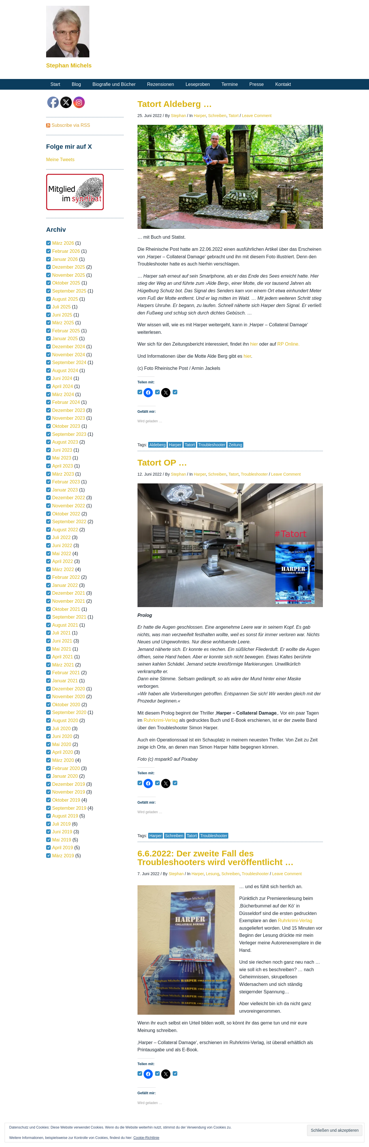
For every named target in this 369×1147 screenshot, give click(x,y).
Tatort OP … (162, 462)
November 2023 (68, 418)
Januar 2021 (65, 680)
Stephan (178, 115)
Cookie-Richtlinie (146, 1138)
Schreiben (217, 115)
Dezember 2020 (68, 688)
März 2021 (63, 664)
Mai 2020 (61, 744)
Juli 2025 (61, 306)
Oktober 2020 (66, 704)
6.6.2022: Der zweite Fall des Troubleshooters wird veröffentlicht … (216, 858)
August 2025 (65, 299)
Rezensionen (160, 84)
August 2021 (65, 625)
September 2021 (69, 617)
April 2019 (62, 847)
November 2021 (68, 601)
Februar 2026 (66, 251)
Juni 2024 (62, 378)
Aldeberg (157, 444)
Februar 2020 (66, 768)
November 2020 (68, 696)
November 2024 (68, 354)
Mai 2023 (61, 457)
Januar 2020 (65, 776)
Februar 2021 (66, 672)
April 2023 (62, 466)
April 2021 (62, 656)
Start (55, 84)
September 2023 (69, 434)
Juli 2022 (61, 537)
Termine (229, 84)
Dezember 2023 (68, 410)
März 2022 (63, 569)
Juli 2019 (61, 824)
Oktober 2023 (66, 426)
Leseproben (198, 84)
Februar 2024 (66, 402)
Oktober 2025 (66, 282)
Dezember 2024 (68, 346)
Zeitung (235, 444)
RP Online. (288, 344)
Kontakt (283, 84)
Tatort (234, 115)
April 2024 (62, 386)
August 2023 (65, 442)
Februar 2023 (66, 481)
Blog (76, 84)
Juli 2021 (61, 632)
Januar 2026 (65, 259)
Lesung (212, 873)
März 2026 (63, 243)
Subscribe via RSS (71, 125)
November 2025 (68, 275)
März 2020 (63, 760)
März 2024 (63, 394)
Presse (256, 84)
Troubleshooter (211, 444)
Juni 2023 (62, 450)
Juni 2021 (62, 641)
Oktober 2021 (66, 609)
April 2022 (62, 561)
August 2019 (65, 815)
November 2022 (68, 505)
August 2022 (65, 529)
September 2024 (69, 362)
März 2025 (63, 322)
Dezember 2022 (68, 497)
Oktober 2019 (66, 800)
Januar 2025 (65, 338)
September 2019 (69, 808)
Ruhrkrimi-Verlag (161, 720)
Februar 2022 (66, 577)
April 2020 (62, 752)
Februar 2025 (66, 330)
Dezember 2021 (68, 593)
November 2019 (68, 792)
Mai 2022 (61, 553)
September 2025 (69, 291)
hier (254, 344)
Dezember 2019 (68, 784)
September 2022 (69, 521)
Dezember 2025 (68, 267)
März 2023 (63, 474)
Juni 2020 (62, 736)
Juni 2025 (62, 314)
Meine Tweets (60, 159)
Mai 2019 (61, 839)
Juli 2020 (61, 728)
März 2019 (63, 855)
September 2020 (69, 712)
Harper (200, 115)
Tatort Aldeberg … (175, 104)
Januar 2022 (65, 585)
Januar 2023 (65, 489)
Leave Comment (257, 115)
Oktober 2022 (66, 513)
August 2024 (65, 370)
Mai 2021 (61, 649)
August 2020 (65, 720)
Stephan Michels (69, 65)
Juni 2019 (62, 831)
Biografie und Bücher (114, 84)
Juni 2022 (62, 545)
